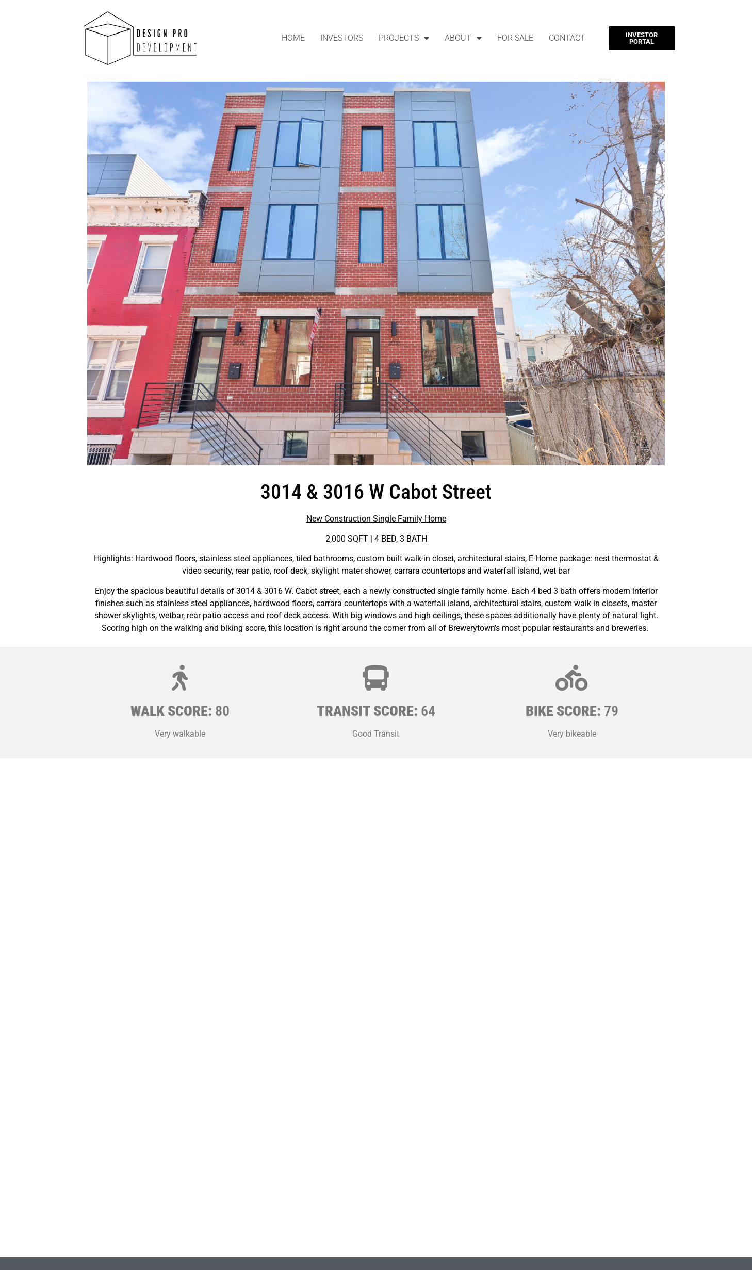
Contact (567, 38)
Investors (341, 38)
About (463, 38)
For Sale (515, 38)
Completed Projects (442, 1245)
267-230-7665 (129, 1264)
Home (293, 38)
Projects (404, 38)
